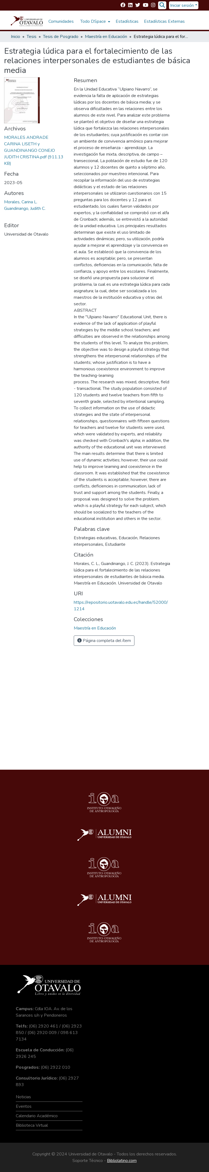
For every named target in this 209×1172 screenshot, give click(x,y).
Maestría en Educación (106, 37)
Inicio (15, 37)
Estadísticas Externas (164, 21)
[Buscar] (162, 5)
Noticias (23, 1097)
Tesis (31, 37)
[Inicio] (27, 21)
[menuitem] (94, 21)
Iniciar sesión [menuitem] (182, 5)
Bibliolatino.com (122, 1161)
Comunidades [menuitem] (61, 21)
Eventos (24, 1106)
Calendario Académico (37, 1116)
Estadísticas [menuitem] (127, 21)
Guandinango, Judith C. (24, 208)
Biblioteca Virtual (32, 1125)
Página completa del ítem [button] (104, 641)
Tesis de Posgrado (60, 37)
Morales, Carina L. (20, 202)
